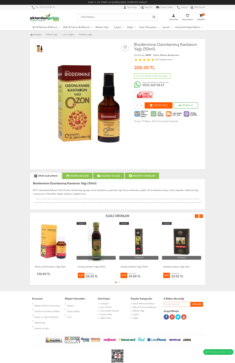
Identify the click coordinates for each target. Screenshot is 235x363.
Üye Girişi (130, 7)
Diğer (130, 27)
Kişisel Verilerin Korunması (47, 304)
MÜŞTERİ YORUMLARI (142, 176)
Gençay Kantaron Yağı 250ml (91, 267)
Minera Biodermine (169, 55)
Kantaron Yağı (85, 35)
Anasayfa (36, 35)
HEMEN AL (186, 106)
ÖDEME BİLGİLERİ (77, 176)
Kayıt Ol (146, 7)
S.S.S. (70, 311)
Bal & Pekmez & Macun (45, 27)
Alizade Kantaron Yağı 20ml (176, 267)
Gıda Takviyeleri (147, 27)
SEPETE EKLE (158, 106)
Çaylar (117, 27)
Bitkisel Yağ (101, 27)
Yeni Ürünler (106, 307)
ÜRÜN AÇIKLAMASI (46, 176)
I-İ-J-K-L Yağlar (68, 35)
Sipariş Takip (106, 314)
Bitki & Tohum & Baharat (76, 27)
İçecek (165, 27)
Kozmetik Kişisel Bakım (187, 27)
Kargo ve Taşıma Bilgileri (46, 311)
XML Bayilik (197, 7)
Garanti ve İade (41, 318)
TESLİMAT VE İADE (108, 176)
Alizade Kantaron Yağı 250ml (134, 267)
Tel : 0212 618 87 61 (43, 7)
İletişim (182, 7)
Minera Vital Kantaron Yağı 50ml (50, 267)
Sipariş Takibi (164, 7)
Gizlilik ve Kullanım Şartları (47, 307)
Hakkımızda (39, 314)
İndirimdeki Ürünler (109, 311)
